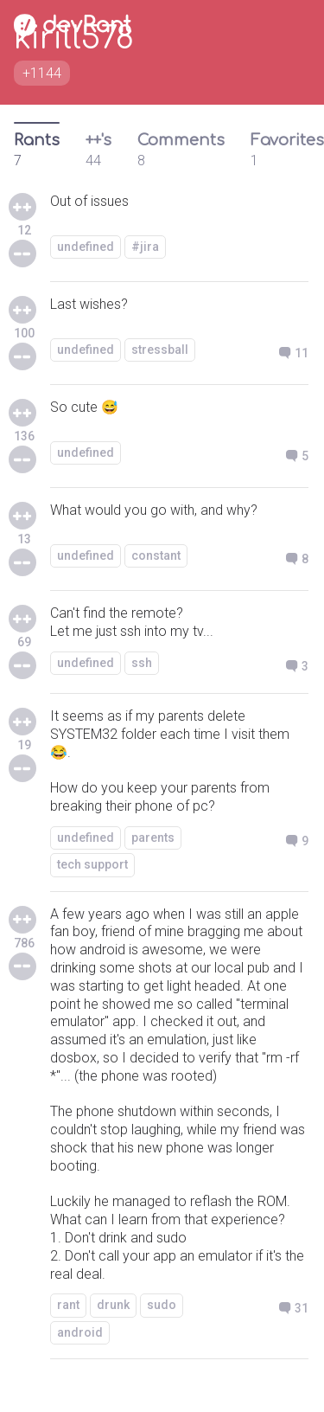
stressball (159, 349)
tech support (92, 864)
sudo (161, 1305)
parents (153, 837)
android (80, 1332)
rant (68, 1305)
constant (156, 555)
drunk (113, 1305)
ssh (141, 663)
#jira (145, 247)
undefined (85, 247)
